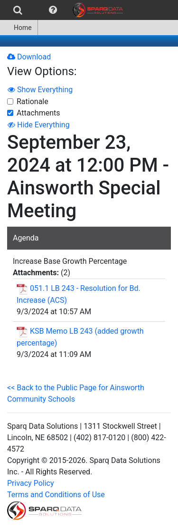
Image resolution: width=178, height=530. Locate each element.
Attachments (38, 112)
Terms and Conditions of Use (56, 494)
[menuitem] (18, 10)
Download (29, 56)
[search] (18, 10)
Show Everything (40, 89)
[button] (53, 10)
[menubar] (64, 10)
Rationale (32, 101)
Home (19, 27)
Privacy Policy (30, 483)
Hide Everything (39, 124)
